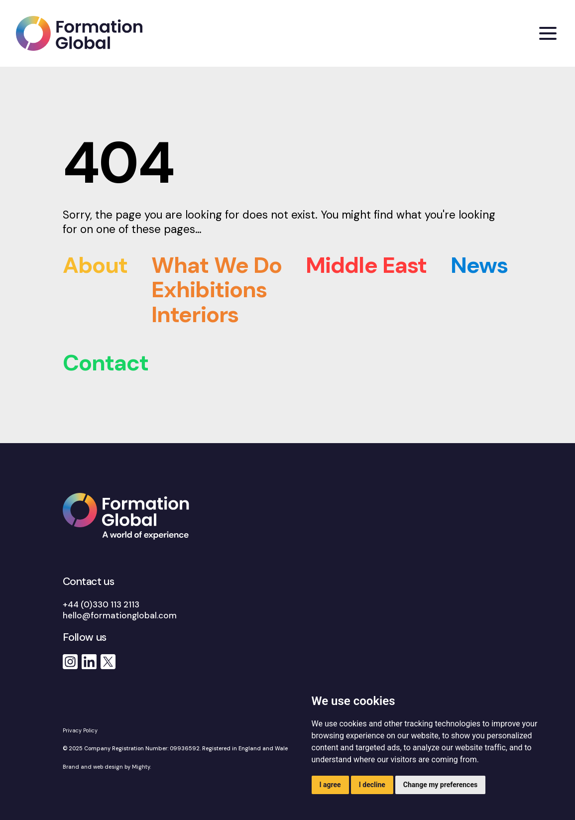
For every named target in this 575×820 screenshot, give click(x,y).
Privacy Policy (80, 730)
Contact (106, 362)
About (95, 265)
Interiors (194, 314)
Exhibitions (209, 289)
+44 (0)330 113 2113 (101, 604)
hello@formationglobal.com (120, 615)
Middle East (366, 265)
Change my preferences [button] (440, 785)
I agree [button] (330, 785)
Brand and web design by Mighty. (108, 766)
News (479, 265)
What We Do (216, 265)
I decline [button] (372, 785)
